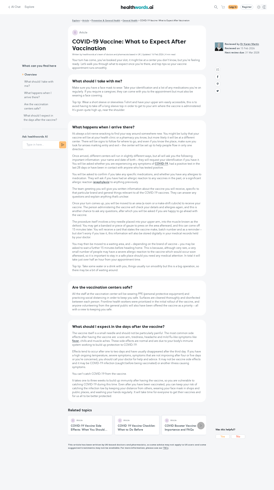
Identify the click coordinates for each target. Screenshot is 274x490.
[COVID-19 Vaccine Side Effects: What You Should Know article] (90, 425)
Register (247, 7)
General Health (130, 21)
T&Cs (165, 448)
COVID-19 (161, 164)
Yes (223, 436)
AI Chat (15, 7)
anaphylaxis (101, 182)
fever (75, 341)
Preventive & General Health (105, 21)
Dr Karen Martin (249, 44)
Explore (29, 7)
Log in (233, 7)
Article (85, 21)
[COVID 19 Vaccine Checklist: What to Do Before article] (137, 425)
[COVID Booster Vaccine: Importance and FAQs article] (184, 425)
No (238, 436)
